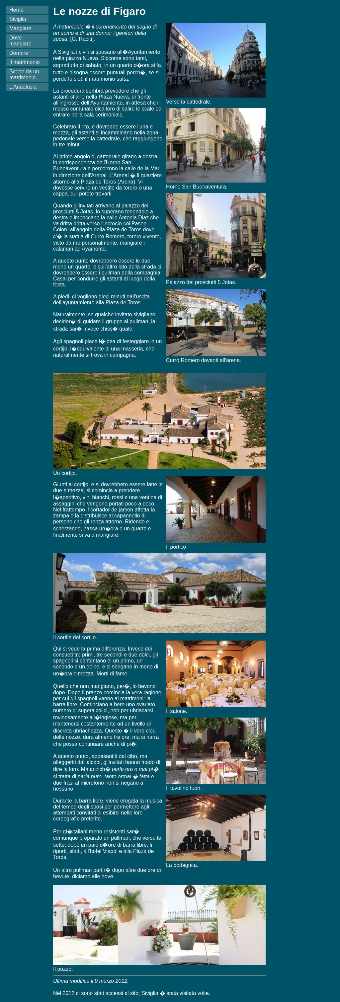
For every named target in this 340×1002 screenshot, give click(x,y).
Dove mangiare (20, 40)
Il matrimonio (24, 62)
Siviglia (17, 19)
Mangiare (20, 28)
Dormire (18, 53)
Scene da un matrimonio (24, 74)
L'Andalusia (23, 87)
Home (16, 10)
